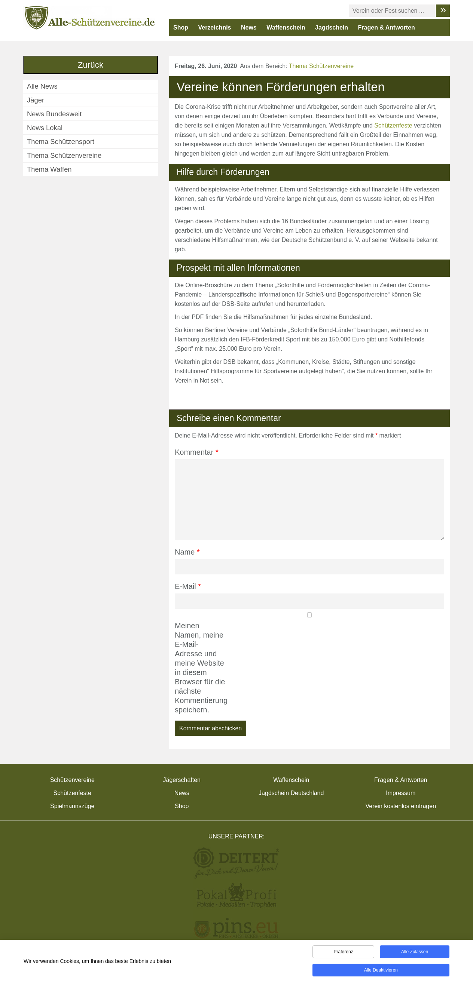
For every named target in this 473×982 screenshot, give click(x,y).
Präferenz (343, 952)
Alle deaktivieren (381, 971)
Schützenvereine (72, 780)
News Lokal (44, 128)
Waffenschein (285, 27)
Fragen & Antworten (386, 27)
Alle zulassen (414, 952)
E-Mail (188, 586)
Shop (180, 27)
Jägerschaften (182, 780)
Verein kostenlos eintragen (400, 806)
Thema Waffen (49, 169)
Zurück (90, 65)
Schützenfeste (393, 125)
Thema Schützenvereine (321, 66)
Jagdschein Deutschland (291, 793)
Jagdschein (331, 27)
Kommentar (197, 452)
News (249, 27)
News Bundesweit (54, 114)
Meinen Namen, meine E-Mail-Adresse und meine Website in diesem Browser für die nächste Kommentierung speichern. (200, 668)
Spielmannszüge (72, 806)
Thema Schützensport (60, 141)
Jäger (35, 100)
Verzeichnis (214, 27)
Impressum (400, 793)
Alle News (42, 86)
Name (187, 552)
